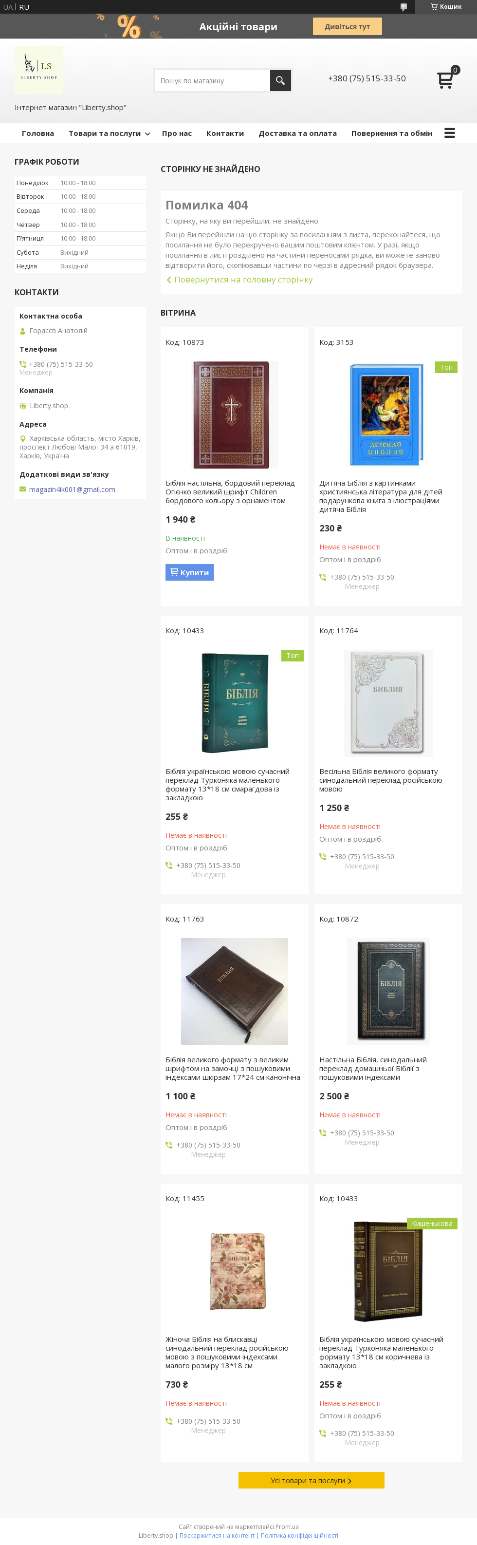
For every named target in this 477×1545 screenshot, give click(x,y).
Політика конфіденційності (299, 1535)
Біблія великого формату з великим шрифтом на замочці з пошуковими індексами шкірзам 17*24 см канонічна (232, 1068)
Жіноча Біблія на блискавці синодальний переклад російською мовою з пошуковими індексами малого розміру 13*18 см (227, 1352)
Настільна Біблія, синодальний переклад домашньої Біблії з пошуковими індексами (373, 1068)
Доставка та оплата (297, 133)
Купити (195, 572)
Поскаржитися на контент (217, 1535)
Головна (38, 133)
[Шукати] (280, 80)
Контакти (225, 133)
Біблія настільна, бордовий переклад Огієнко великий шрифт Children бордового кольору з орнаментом (230, 491)
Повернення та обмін (391, 133)
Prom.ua (287, 1527)
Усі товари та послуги (308, 1480)
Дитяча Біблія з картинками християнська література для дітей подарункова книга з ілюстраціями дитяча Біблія (380, 495)
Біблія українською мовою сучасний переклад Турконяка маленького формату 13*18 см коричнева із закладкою (381, 1352)
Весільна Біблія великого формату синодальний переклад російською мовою (380, 780)
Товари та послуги (105, 133)
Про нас (177, 133)
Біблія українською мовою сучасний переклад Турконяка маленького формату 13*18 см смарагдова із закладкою (227, 784)
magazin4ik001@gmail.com (72, 489)
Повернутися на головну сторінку (243, 279)
